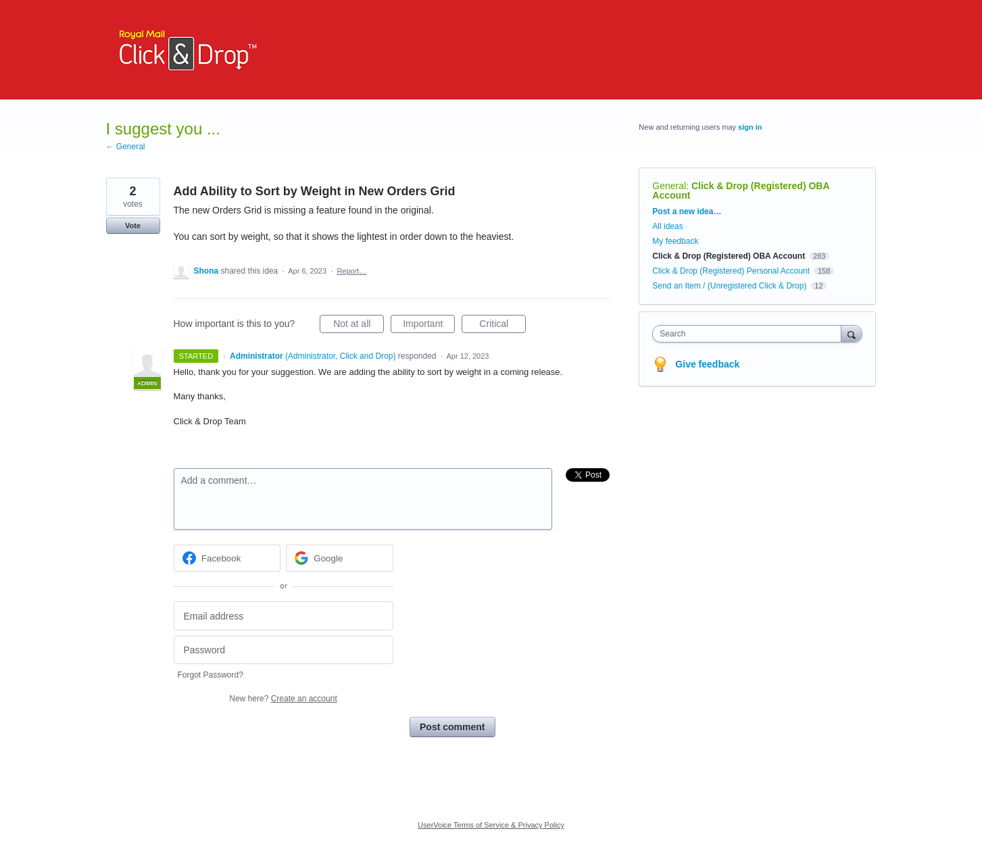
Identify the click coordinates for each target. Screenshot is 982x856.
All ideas (667, 226)
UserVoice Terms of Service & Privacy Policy (491, 825)
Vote (133, 226)
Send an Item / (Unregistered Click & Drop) (729, 286)
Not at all (358, 325)
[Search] (851, 333)
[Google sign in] (339, 558)
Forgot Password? (210, 675)
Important (429, 325)
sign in (750, 127)
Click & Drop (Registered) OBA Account (740, 190)
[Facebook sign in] (227, 558)
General (669, 185)
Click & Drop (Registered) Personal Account (731, 271)
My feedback (675, 241)
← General (125, 146)
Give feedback (707, 364)
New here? (283, 698)
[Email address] (283, 615)
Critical (502, 325)
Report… (351, 271)
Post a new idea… (686, 211)
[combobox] (750, 333)
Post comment (452, 727)
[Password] (283, 650)
